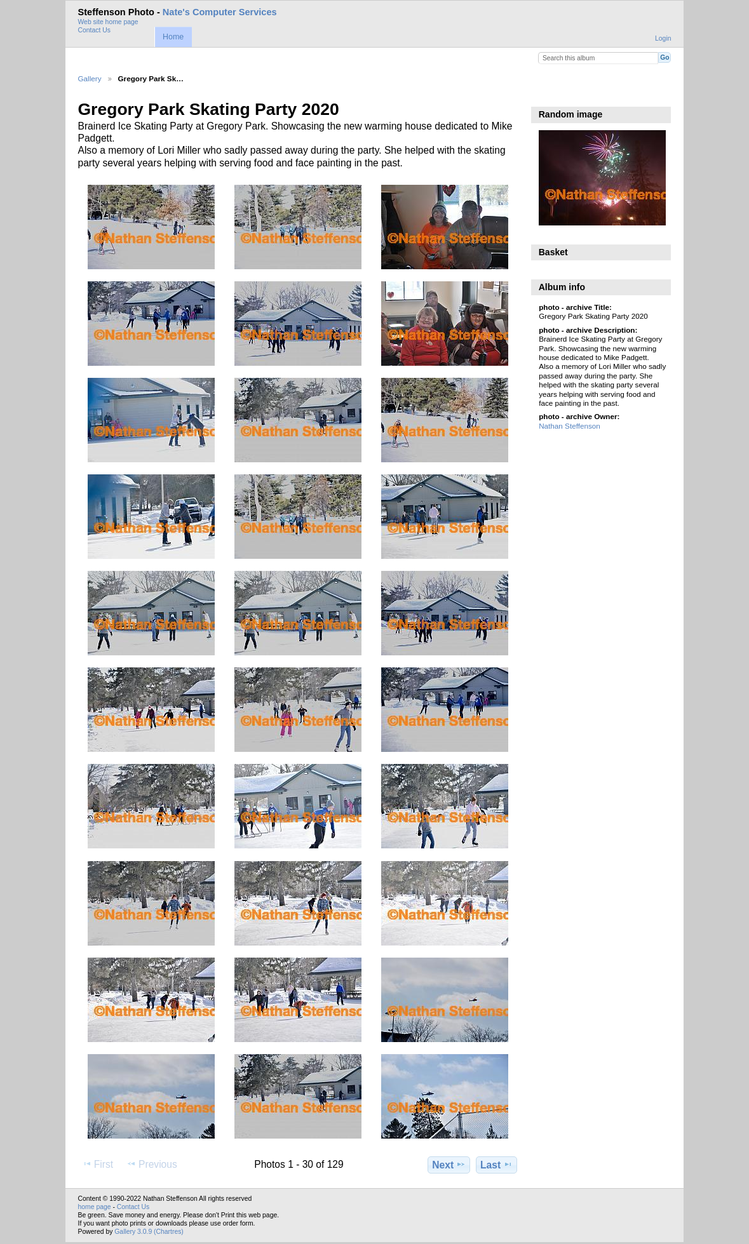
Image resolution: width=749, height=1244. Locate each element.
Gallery (90, 78)
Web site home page (108, 21)
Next (449, 1164)
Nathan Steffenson (569, 426)
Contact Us (94, 30)
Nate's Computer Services (220, 12)
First (97, 1164)
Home (173, 36)
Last (496, 1164)
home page (94, 1206)
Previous (151, 1164)
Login (663, 38)
